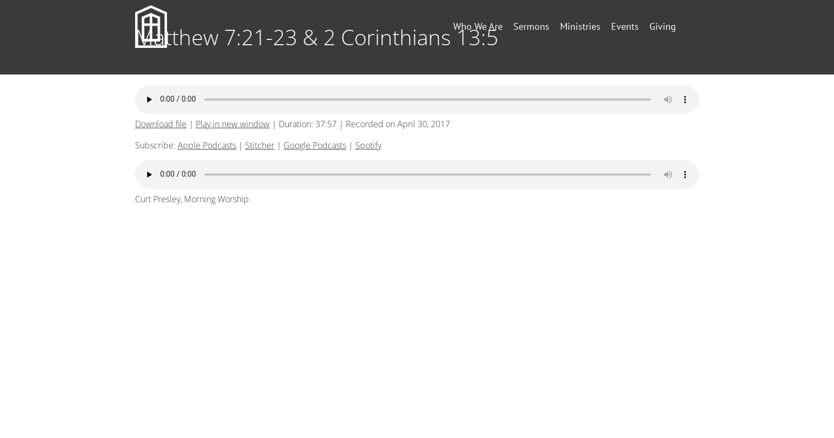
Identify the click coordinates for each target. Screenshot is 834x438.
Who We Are (478, 26)
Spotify (368, 145)
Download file (161, 124)
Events (625, 26)
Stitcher (259, 145)
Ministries (580, 26)
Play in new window (233, 124)
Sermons (531, 26)
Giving (662, 26)
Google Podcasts (314, 145)
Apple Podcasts (207, 145)
